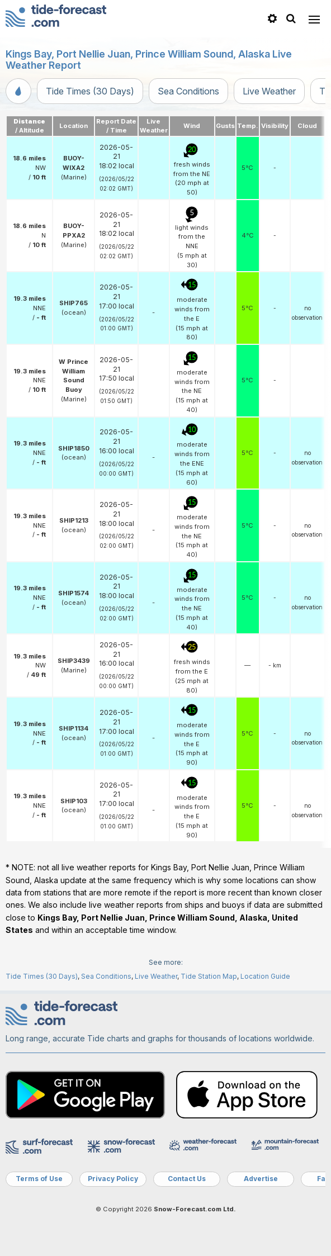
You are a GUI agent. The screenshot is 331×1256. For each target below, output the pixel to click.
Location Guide (265, 976)
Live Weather (269, 91)
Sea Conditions (188, 91)
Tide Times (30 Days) (90, 91)
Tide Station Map (209, 976)
